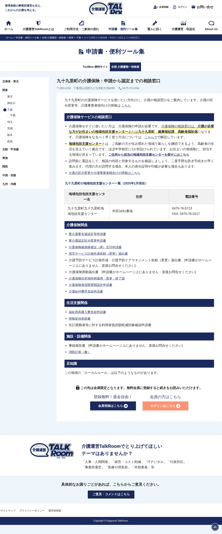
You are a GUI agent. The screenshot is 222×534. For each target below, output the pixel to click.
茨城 (10, 133)
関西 (5, 171)
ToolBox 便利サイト (90, 71)
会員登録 (155, 9)
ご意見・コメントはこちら (111, 498)
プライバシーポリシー (31, 514)
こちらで (151, 141)
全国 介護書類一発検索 (130, 71)
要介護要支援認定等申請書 (88, 238)
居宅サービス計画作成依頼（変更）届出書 (100, 257)
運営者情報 (54, 514)
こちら (126, 110)
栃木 (10, 139)
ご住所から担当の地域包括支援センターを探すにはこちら (151, 159)
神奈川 (11, 107)
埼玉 (10, 126)
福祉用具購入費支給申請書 (88, 315)
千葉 (10, 114)
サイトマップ (8, 514)
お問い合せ (202, 9)
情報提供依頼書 (80, 322)
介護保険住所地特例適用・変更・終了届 (98, 282)
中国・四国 (9, 179)
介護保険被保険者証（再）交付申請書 (97, 251)
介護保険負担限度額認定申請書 (92, 288)
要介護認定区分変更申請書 (88, 244)
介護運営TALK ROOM (111, 10)
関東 (5, 94)
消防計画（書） (80, 355)
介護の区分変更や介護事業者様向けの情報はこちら (107, 177)
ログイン (177, 9)
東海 (5, 162)
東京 (10, 101)
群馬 (10, 146)
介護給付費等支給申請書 (87, 295)
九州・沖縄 (9, 188)
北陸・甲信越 (10, 153)
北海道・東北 (10, 86)
